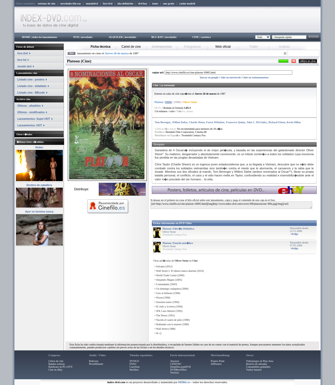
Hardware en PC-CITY (60, 366)
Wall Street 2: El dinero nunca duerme (176, 270)
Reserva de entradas (256, 363)
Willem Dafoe (179, 122)
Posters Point (218, 361)
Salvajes (160, 266)
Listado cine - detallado (31, 86)
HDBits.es (184, 382)
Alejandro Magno (165, 279)
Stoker (39, 147)
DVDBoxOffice (178, 369)
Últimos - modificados (30, 112)
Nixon (159, 297)
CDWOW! (175, 363)
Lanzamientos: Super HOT (33, 118)
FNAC (133, 363)
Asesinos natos (164, 302)
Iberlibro (134, 369)
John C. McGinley (257, 122)
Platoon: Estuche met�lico (178, 243)
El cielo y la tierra (165, 306)
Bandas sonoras (56, 363)
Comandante (163, 284)
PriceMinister (96, 363)
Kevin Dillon (294, 122)
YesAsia (174, 372)
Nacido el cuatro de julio (169, 319)
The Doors (161, 315)
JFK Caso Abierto (165, 311)
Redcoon (93, 361)
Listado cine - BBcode (31, 92)
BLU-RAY (157, 37)
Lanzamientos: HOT (29, 125)
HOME (26, 37)
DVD (76, 37)
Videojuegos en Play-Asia (259, 361)
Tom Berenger (163, 122)
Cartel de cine (131, 46)
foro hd (21, 59)
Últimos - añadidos (29, 105)
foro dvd (22, 53)
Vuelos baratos (253, 369)
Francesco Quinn (235, 122)
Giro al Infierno (164, 293)
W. (157, 333)
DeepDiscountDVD (180, 366)
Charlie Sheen (197, 122)
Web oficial (223, 46)
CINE (195, 37)
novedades (86, 37)
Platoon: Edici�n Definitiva (178, 228)
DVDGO (134, 361)
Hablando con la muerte (168, 324)
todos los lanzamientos (44, 37)
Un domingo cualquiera (168, 288)
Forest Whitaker (215, 122)
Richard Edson (276, 122)
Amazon (174, 361)
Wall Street (162, 328)
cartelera (206, 37)
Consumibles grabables (258, 366)
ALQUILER (115, 37)
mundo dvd (24, 66)
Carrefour (135, 366)
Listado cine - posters (30, 79)
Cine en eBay (55, 369)
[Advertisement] (214, 213)
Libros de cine (55, 361)
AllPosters (216, 363)
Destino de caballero (39, 185)
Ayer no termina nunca (39, 211)
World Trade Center (166, 275)
